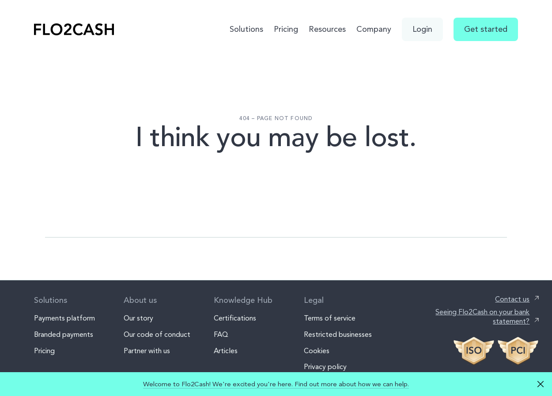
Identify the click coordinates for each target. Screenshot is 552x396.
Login (422, 29)
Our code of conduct (157, 334)
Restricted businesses (338, 334)
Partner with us (147, 351)
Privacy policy (325, 366)
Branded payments (63, 334)
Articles (226, 351)
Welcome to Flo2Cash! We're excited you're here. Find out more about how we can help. (276, 384)
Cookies (316, 351)
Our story (138, 318)
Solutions (246, 29)
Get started (485, 29)
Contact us (512, 299)
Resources (327, 29)
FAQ (221, 334)
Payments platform (64, 318)
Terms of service (329, 318)
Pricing (286, 29)
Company (373, 29)
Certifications (235, 318)
